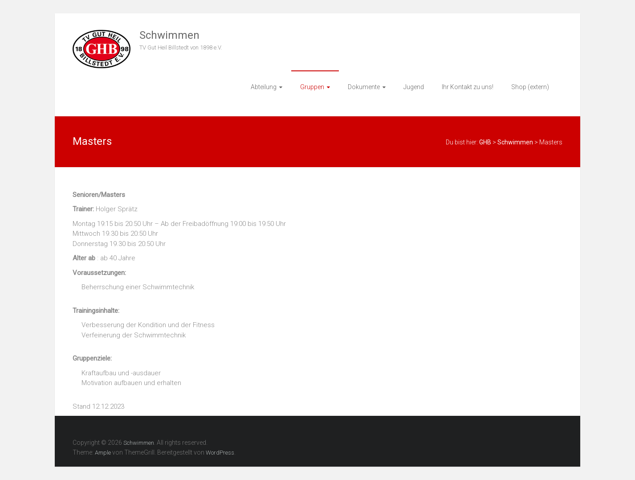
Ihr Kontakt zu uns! (467, 86)
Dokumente (364, 86)
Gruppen (312, 86)
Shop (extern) (530, 86)
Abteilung (264, 86)
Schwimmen (169, 35)
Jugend (413, 86)
